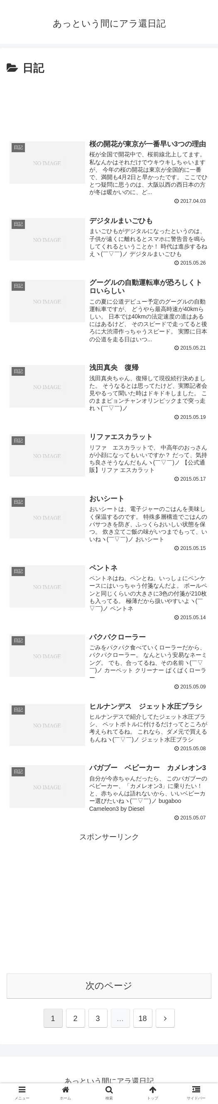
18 (142, 1020)
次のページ (109, 987)
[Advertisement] (109, 103)
